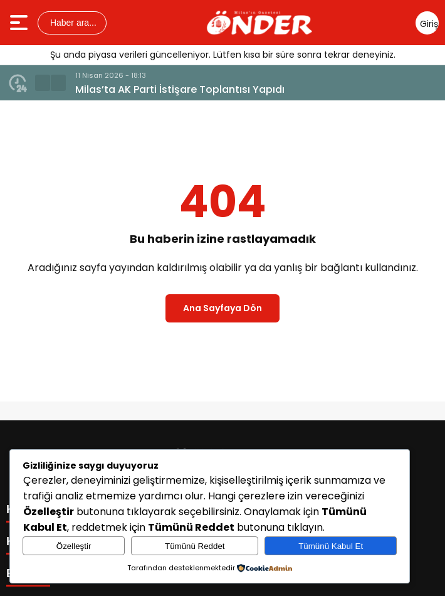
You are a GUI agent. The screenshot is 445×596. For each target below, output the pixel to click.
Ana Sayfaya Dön (222, 308)
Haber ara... (72, 23)
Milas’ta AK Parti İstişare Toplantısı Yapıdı (180, 89)
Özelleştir (74, 546)
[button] (42, 83)
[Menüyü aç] (20, 22)
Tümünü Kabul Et (330, 546)
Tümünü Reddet (195, 546)
